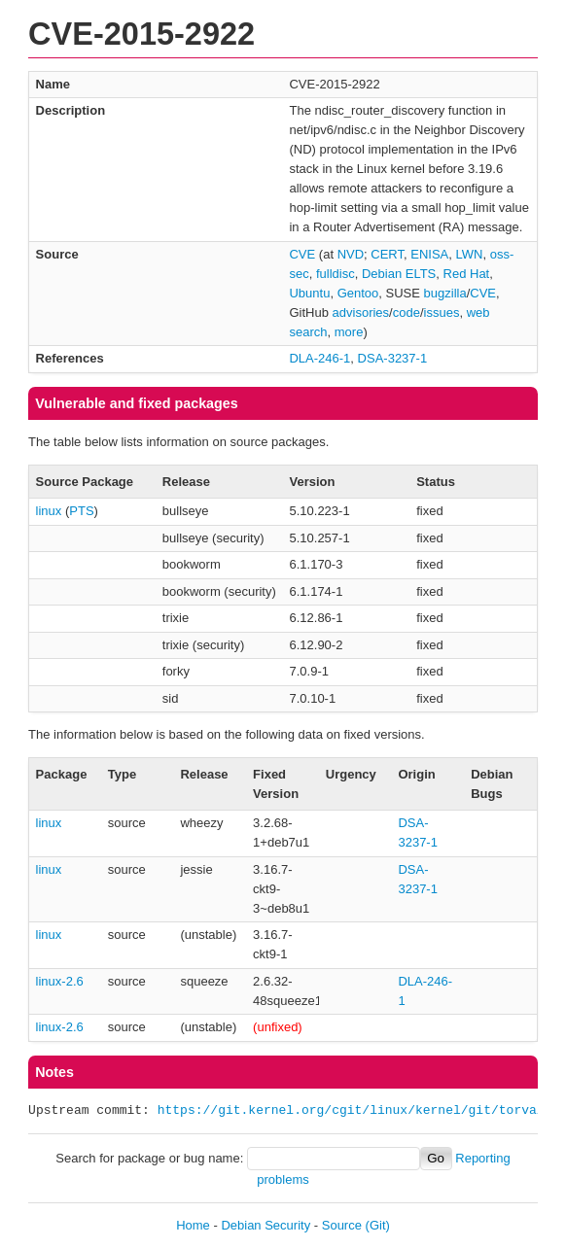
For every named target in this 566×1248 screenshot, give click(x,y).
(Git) (378, 1225)
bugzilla (445, 293)
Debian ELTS (399, 273)
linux (49, 510)
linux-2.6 (60, 981)
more (349, 332)
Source (342, 1225)
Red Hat (466, 273)
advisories (361, 312)
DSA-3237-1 (393, 358)
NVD (350, 254)
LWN (469, 254)
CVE (302, 254)
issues (442, 312)
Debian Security (265, 1225)
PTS (81, 510)
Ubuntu (309, 293)
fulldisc (335, 273)
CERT (387, 254)
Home (193, 1225)
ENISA (429, 254)
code (406, 312)
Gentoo (358, 293)
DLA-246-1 (319, 358)
